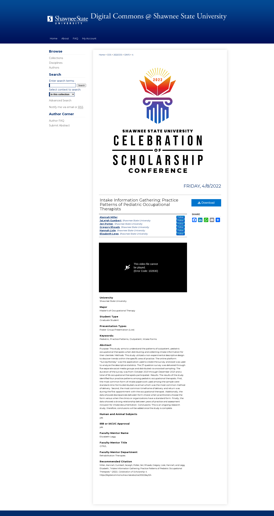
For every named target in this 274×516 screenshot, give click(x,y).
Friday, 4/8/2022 (202, 186)
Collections (56, 58)
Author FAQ (56, 120)
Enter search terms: (61, 80)
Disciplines (55, 62)
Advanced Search (60, 100)
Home (102, 54)
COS (109, 54)
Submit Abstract (59, 125)
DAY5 (127, 54)
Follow (181, 217)
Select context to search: (65, 89)
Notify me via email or (66, 107)
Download (206, 202)
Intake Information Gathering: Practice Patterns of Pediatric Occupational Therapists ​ (139, 204)
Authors (54, 67)
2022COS (118, 54)
